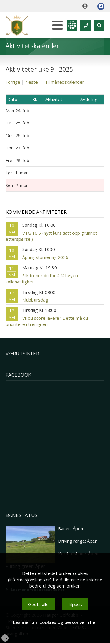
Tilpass (74, 604)
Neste (31, 82)
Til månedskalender (64, 82)
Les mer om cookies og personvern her (55, 622)
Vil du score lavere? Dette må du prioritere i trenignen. (47, 321)
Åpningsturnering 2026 (45, 257)
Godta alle (38, 604)
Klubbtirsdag (35, 300)
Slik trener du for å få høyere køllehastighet (43, 278)
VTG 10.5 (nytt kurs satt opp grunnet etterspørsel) (51, 236)
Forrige (13, 82)
